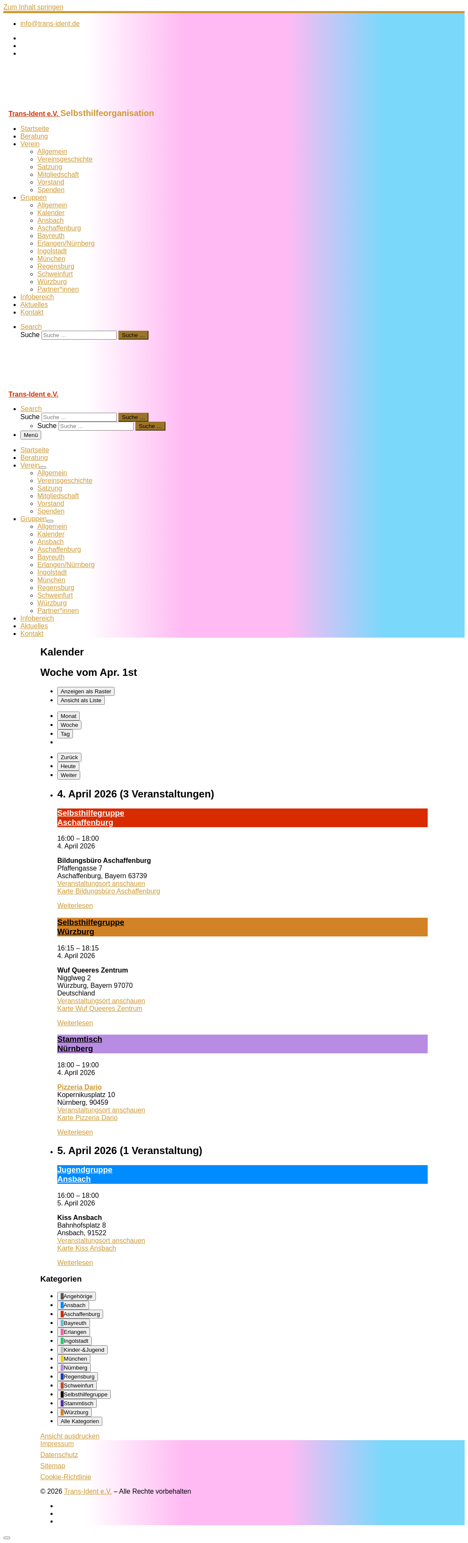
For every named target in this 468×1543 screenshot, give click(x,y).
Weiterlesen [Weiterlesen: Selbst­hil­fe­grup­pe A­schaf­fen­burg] (75, 905)
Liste (81, 700)
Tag (65, 734)
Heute (68, 766)
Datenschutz (59, 1454)
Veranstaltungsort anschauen (101, 883)
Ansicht (70, 1436)
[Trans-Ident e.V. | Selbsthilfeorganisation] (56, 104)
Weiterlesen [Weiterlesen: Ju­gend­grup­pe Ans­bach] (75, 1262)
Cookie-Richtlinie (65, 1477)
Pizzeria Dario (79, 1087)
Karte (108, 891)
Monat (68, 716)
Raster (86, 691)
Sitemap (52, 1465)
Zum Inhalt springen (33, 7)
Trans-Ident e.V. (88, 1491)
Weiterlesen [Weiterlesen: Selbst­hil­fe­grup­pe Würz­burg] (75, 1023)
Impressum (57, 1443)
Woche (69, 725)
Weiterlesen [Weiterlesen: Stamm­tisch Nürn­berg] (75, 1132)
